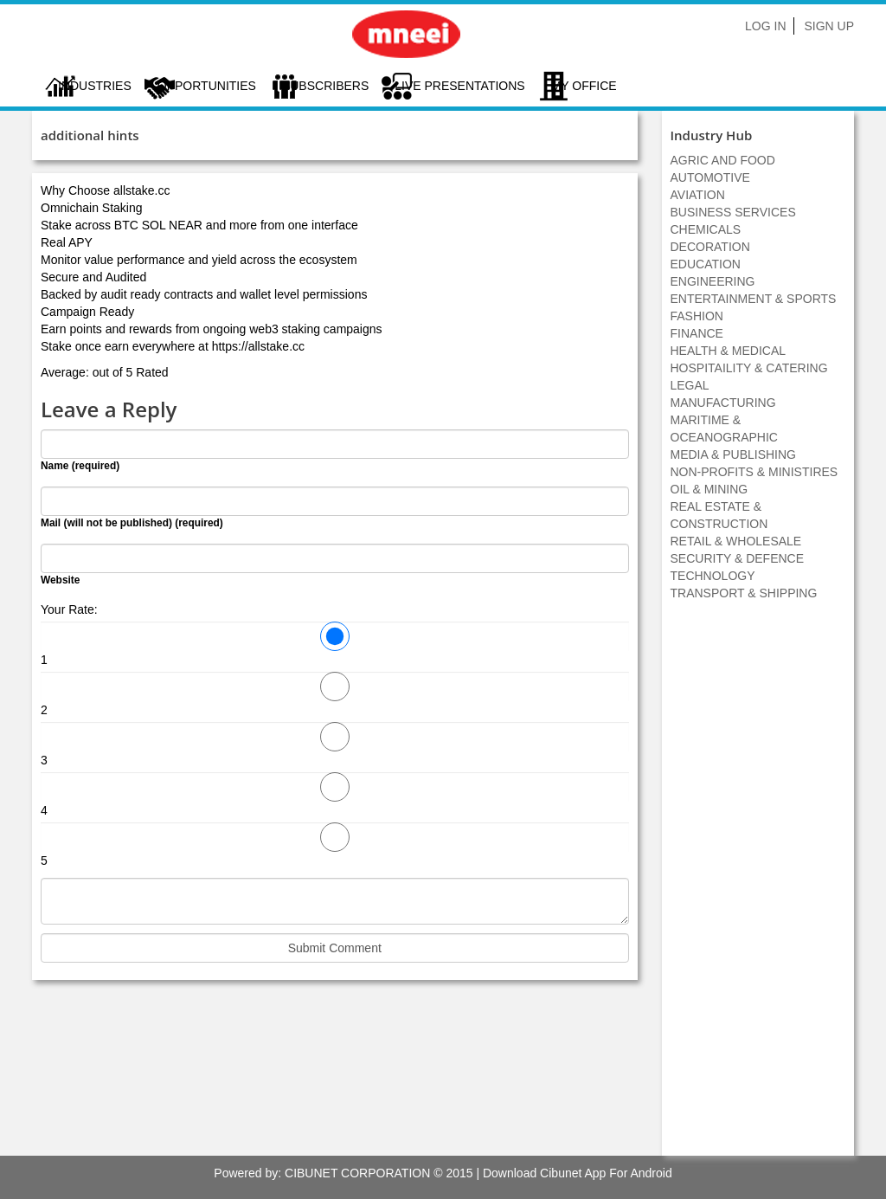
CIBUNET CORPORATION (357, 1173)
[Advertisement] (758, 887)
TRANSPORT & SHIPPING (744, 593)
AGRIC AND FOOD (723, 160)
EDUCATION (706, 264)
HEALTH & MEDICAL (728, 351)
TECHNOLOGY (713, 576)
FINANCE (697, 333)
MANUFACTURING (723, 402)
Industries (95, 86)
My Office (584, 86)
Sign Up (829, 26)
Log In (765, 26)
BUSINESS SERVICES (733, 212)
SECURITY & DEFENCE (738, 558)
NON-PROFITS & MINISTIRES (754, 472)
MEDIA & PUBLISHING (733, 454)
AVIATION (698, 195)
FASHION (697, 316)
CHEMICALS (706, 229)
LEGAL (690, 385)
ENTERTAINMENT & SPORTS (754, 299)
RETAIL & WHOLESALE (736, 541)
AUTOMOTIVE (710, 177)
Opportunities (206, 86)
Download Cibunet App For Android (577, 1173)
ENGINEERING (713, 281)
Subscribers (325, 86)
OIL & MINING (709, 489)
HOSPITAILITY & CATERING (749, 368)
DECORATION (710, 247)
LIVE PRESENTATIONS (459, 86)
